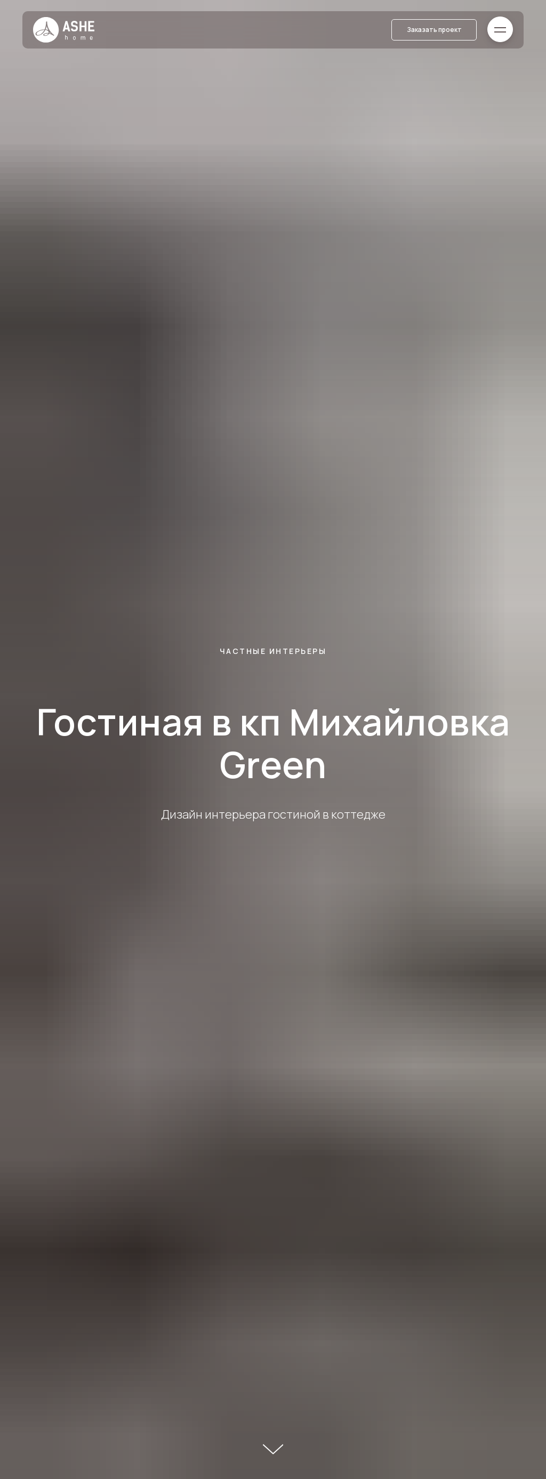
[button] (434, 30)
